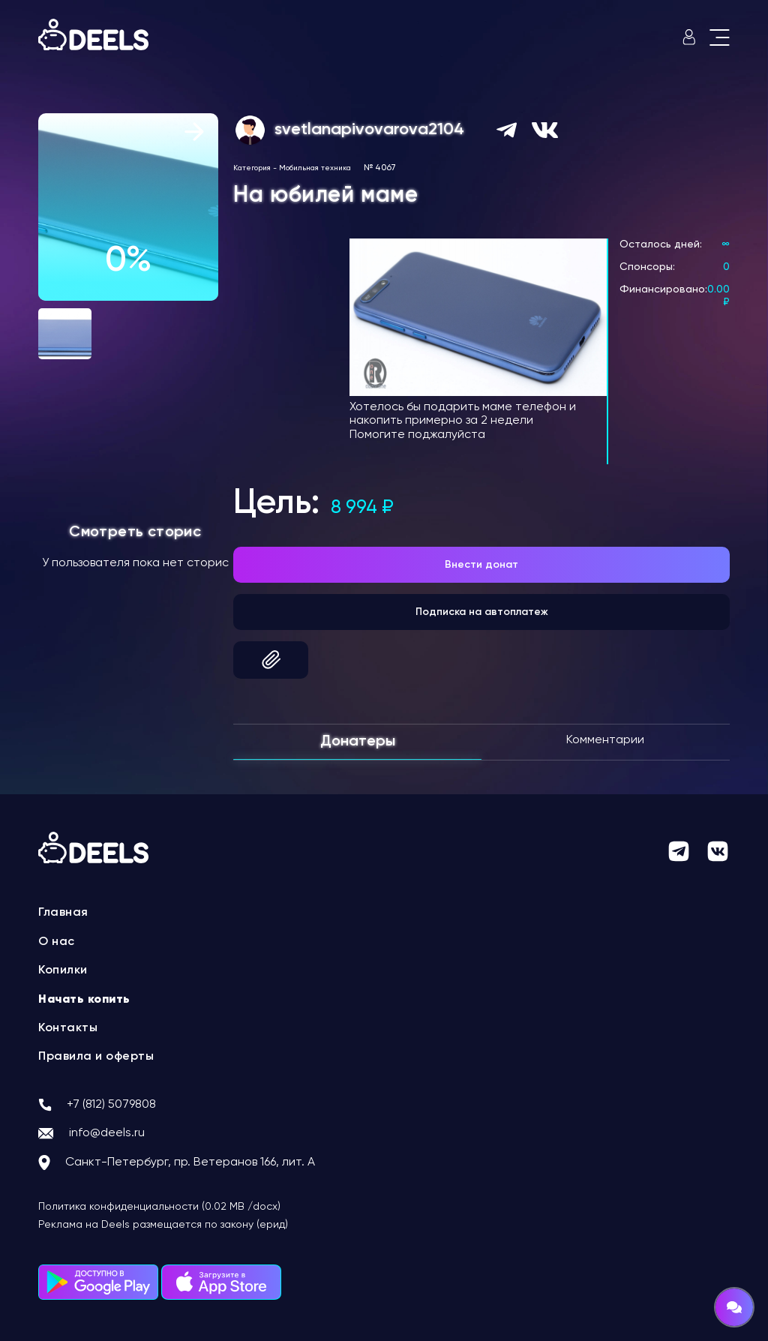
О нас (56, 942)
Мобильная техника (315, 168)
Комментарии (605, 740)
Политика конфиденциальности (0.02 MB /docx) (159, 1207)
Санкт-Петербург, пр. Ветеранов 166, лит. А (190, 1162)
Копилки (63, 970)
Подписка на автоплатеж (482, 612)
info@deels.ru (107, 1133)
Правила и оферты (96, 1057)
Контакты (68, 1028)
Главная (63, 913)
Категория (252, 168)
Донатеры (357, 741)
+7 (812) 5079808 (111, 1105)
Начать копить (84, 1000)
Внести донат (481, 565)
